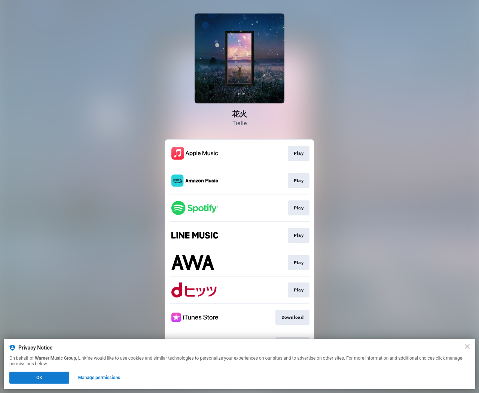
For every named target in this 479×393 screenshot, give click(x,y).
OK (39, 377)
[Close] (467, 347)
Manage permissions (99, 377)
